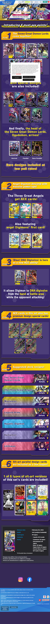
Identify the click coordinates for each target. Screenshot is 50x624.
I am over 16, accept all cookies (28, 79)
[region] (25, 72)
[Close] (39, 64)
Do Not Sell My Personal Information (5, 621)
